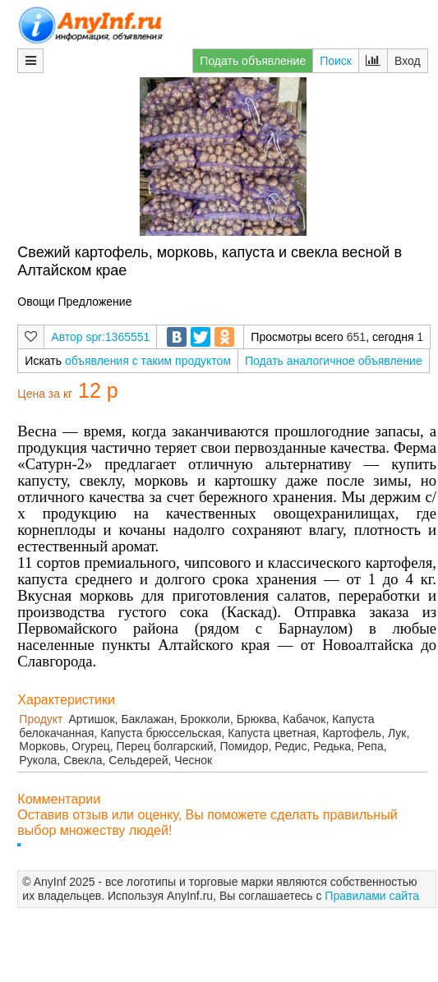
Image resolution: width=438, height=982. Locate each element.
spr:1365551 (118, 336)
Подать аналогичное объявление (333, 360)
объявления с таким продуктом (148, 360)
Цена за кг (44, 393)
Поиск (336, 60)
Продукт (40, 719)
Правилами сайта (372, 895)
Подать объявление (253, 60)
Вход (407, 60)
